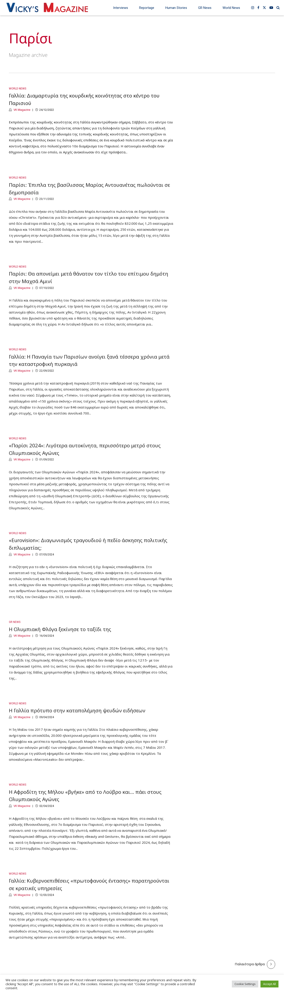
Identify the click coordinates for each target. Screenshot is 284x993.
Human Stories (176, 8)
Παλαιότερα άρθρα (250, 964)
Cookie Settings (245, 984)
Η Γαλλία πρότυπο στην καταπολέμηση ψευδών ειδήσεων (77, 715)
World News (231, 8)
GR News (204, 8)
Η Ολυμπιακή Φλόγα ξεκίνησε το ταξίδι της (60, 633)
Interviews (120, 8)
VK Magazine (21, 109)
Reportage (146, 8)
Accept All (269, 984)
